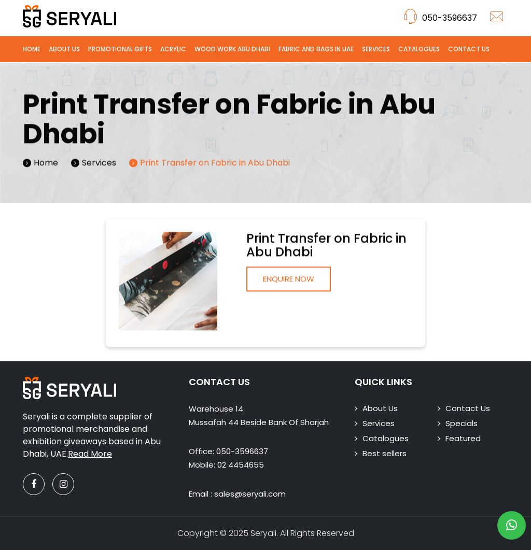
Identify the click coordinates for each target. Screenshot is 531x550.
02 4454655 (240, 464)
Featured (463, 438)
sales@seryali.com (250, 493)
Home (31, 49)
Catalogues (419, 49)
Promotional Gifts (120, 49)
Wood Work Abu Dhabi (232, 49)
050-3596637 (440, 18)
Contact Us (469, 49)
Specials (461, 423)
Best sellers (384, 453)
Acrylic (173, 49)
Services (376, 49)
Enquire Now (288, 281)
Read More (90, 454)
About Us (64, 49)
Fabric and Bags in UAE (316, 49)
